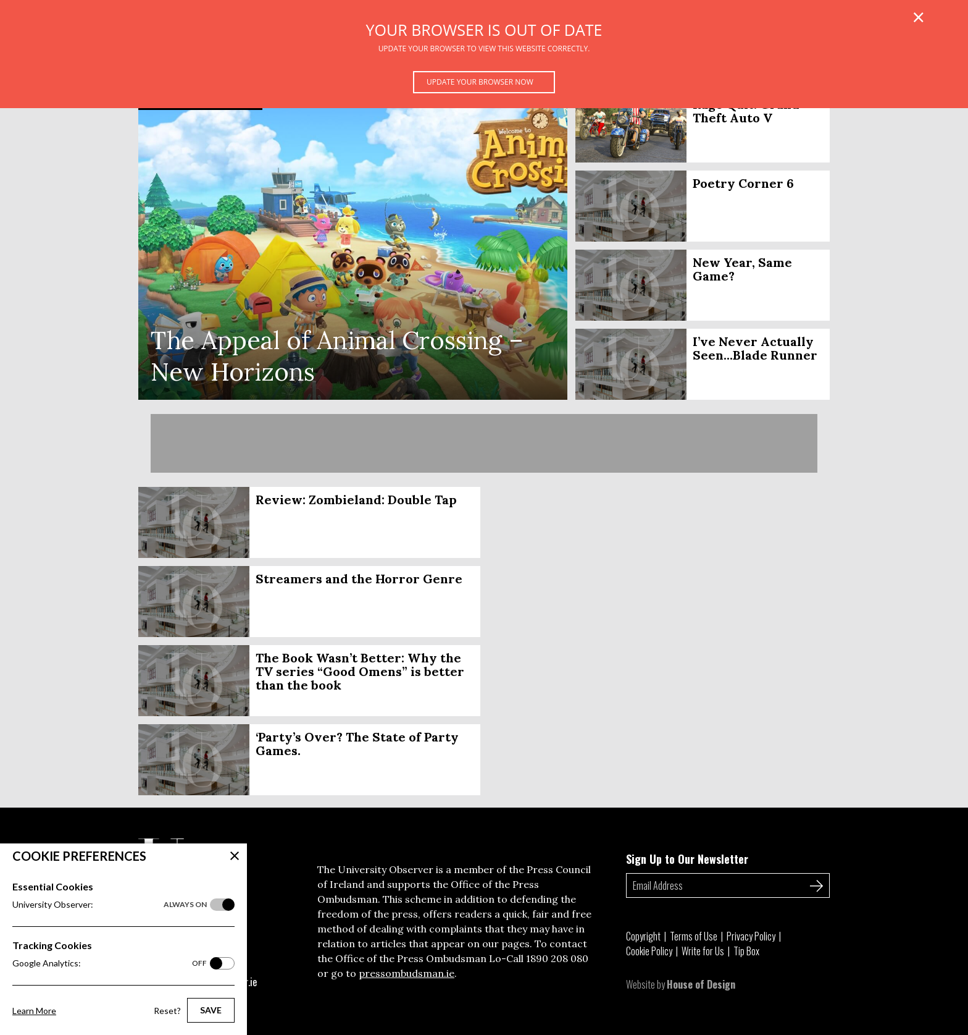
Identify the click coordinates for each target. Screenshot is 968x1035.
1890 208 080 (557, 958)
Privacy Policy (751, 936)
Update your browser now (480, 82)
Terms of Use (693, 936)
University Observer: (109, 904)
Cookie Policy (649, 951)
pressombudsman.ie (406, 973)
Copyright (643, 936)
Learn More (34, 1010)
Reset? (167, 1010)
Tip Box (746, 951)
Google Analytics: (109, 963)
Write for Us (703, 951)
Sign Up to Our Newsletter (687, 859)
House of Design (701, 984)
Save (211, 1010)
